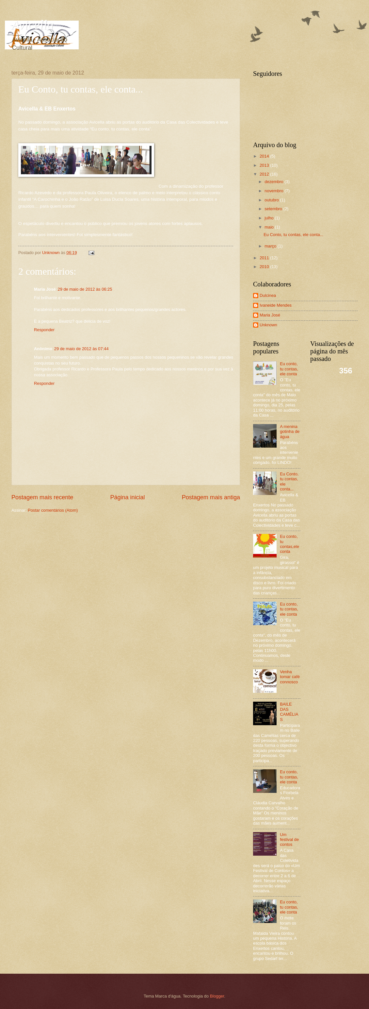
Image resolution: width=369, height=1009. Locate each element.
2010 (265, 266)
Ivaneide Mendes (276, 305)
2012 (265, 174)
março (271, 246)
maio (270, 227)
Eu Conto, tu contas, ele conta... (293, 234)
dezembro (274, 181)
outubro (272, 199)
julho (270, 217)
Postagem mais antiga (211, 497)
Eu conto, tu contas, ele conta (289, 368)
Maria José (270, 315)
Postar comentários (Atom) (53, 510)
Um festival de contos (289, 839)
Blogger (217, 996)
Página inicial (127, 497)
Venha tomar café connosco (290, 676)
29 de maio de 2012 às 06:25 (85, 289)
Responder (44, 329)
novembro (274, 190)
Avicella (32, 24)
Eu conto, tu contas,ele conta (289, 544)
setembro (274, 208)
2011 (265, 257)
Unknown (268, 324)
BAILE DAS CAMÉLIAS (289, 712)
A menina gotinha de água (289, 431)
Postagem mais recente (42, 497)
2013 (265, 165)
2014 (265, 156)
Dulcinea (268, 295)
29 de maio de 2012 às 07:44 (81, 348)
